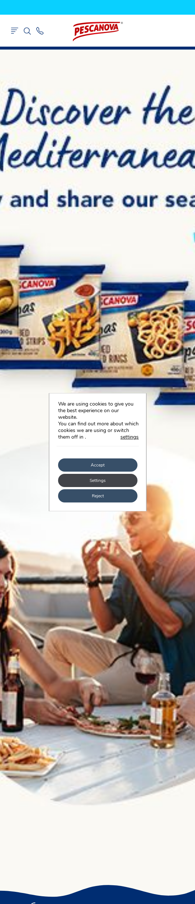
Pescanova (97, 32)
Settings (98, 480)
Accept (98, 465)
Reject (97, 496)
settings (129, 437)
